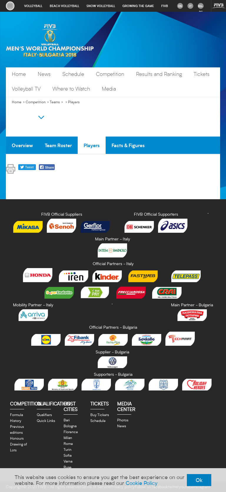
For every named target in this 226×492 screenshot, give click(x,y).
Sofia (68, 455)
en (180, 6)
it (190, 6)
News (44, 74)
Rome (68, 443)
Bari (67, 420)
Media (109, 88)
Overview (22, 145)
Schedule (73, 74)
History (15, 420)
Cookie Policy (141, 482)
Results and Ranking (159, 74)
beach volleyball (64, 6)
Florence (71, 431)
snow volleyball (101, 6)
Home (19, 74)
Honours (17, 438)
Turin (68, 449)
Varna (68, 461)
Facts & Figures (128, 145)
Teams (55, 102)
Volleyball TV (26, 88)
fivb (164, 6)
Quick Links (46, 420)
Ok (199, 479)
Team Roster (58, 145)
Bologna (70, 425)
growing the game (138, 6)
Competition (110, 74)
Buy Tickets (99, 414)
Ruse (68, 467)
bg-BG (200, 6)
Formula (16, 414)
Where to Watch (71, 88)
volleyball (33, 6)
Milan (68, 437)
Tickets (202, 74)
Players (73, 102)
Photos (122, 420)
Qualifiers (44, 414)
